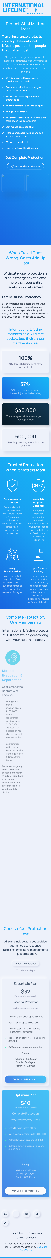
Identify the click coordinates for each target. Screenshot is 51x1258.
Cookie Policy (35, 1232)
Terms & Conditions (26, 1237)
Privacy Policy (16, 1232)
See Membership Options (25, 171)
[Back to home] (24, 8)
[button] (47, 8)
